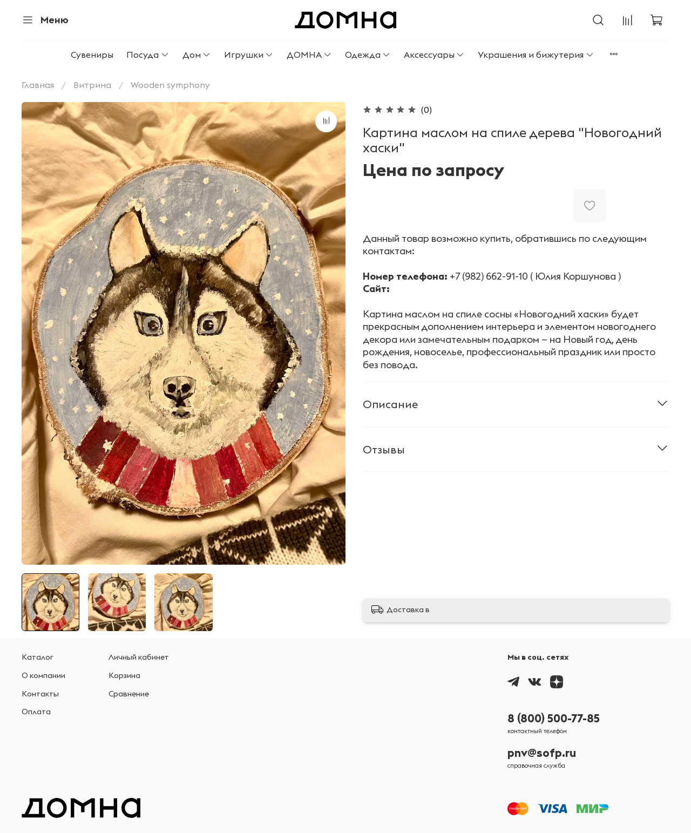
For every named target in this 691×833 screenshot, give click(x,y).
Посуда (147, 54)
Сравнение (129, 694)
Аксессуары (434, 54)
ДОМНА (309, 54)
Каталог (37, 657)
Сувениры (92, 54)
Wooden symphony (170, 84)
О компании (43, 675)
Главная (38, 84)
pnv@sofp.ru (541, 753)
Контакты (40, 694)
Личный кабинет (139, 657)
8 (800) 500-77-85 (553, 718)
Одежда (368, 54)
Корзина (124, 675)
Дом (196, 54)
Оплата (36, 711)
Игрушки (249, 54)
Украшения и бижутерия (536, 54)
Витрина (92, 84)
